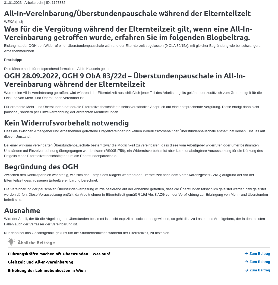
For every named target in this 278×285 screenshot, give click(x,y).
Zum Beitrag (257, 254)
